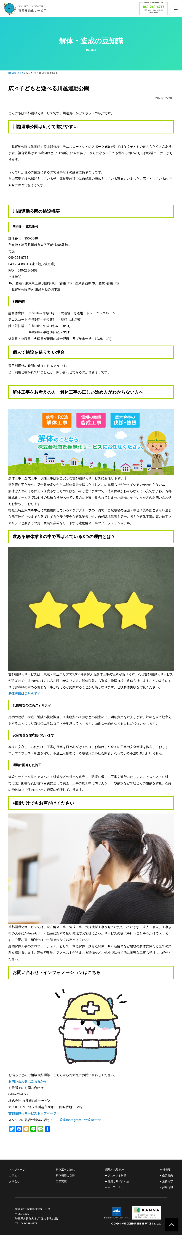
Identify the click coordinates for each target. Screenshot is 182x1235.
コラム (13, 1175)
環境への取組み (114, 1169)
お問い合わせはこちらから (27, 1081)
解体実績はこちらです (24, 693)
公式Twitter (92, 1120)
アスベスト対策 (117, 1175)
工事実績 (61, 1181)
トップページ (17, 1169)
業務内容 (167, 1181)
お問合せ (14, 1181)
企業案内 (167, 1175)
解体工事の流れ (65, 1169)
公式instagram (70, 1120)
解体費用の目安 (65, 1175)
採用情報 (167, 1187)
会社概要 (165, 1169)
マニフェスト (116, 1187)
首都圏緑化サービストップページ (32, 1113)
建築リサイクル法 (118, 1181)
